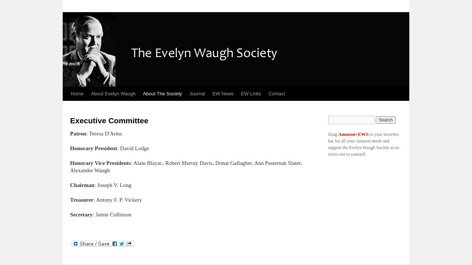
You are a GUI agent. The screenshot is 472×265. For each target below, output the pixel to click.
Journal (197, 93)
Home (77, 93)
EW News (222, 93)
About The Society (162, 93)
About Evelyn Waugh (113, 93)
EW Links (251, 93)
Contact (276, 93)
